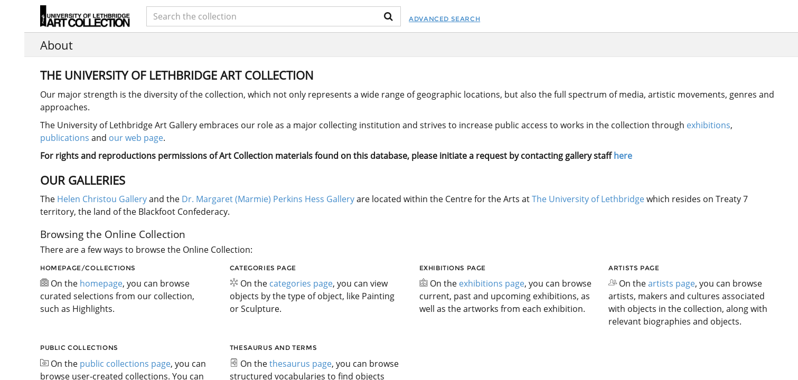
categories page (301, 283)
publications (64, 138)
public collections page (125, 363)
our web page (136, 138)
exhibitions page (491, 283)
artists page (671, 283)
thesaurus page (300, 363)
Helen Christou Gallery (102, 199)
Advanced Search (444, 19)
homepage (101, 283)
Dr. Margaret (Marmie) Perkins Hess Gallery (268, 199)
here (623, 156)
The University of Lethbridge (587, 199)
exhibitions (708, 125)
